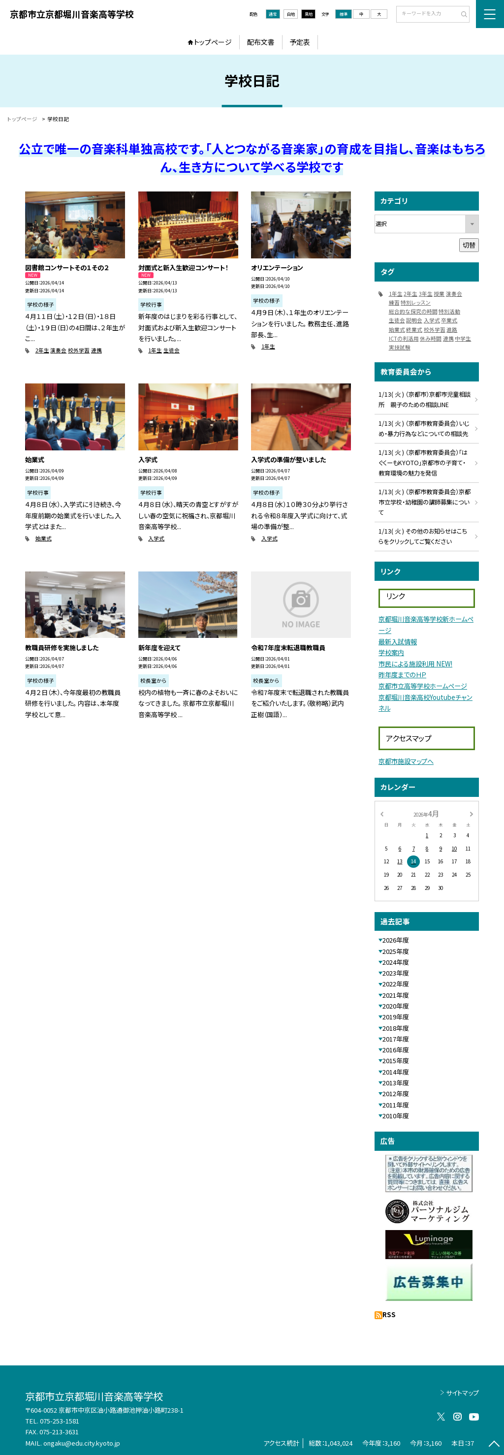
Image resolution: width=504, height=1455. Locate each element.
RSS (389, 1314)
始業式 (43, 538)
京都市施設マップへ (406, 761)
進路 (451, 329)
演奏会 (58, 350)
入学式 (156, 538)
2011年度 (395, 1104)
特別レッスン (416, 302)
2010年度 (395, 1115)
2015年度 (395, 1060)
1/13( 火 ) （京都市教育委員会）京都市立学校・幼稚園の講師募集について (424, 502)
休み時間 (430, 338)
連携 (96, 350)
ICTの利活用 (404, 338)
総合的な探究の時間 (413, 311)
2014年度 (395, 1071)
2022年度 (395, 983)
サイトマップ (462, 1392)
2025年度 (395, 951)
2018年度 (395, 1028)
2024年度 (395, 962)
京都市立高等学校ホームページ (422, 686)
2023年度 (395, 973)
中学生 (463, 338)
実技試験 (399, 347)
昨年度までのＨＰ (402, 674)
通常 (273, 14)
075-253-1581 (59, 1420)
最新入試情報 (397, 641)
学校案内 (391, 652)
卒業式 (449, 320)
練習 (394, 302)
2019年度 (395, 1016)
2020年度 (395, 1006)
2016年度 (395, 1049)
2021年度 (395, 995)
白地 (291, 14)
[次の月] (471, 813)
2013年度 (395, 1082)
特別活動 (449, 311)
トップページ (213, 42)
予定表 (299, 42)
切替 (469, 245)
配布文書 (261, 42)
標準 (343, 14)
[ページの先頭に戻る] (494, 1445)
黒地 (309, 14)
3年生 (426, 293)
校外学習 (79, 350)
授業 (439, 293)
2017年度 (395, 1039)
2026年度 (395, 940)
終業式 (414, 329)
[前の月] (381, 813)
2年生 (42, 350)
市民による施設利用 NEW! (415, 663)
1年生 (155, 350)
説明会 (414, 320)
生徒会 (171, 350)
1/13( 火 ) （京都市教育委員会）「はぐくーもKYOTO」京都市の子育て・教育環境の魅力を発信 (423, 462)
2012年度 (395, 1093)
